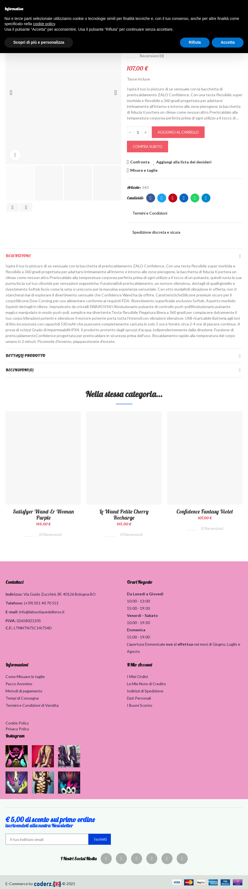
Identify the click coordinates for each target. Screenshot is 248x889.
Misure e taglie (144, 170)
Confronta (140, 162)
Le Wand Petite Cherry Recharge (123, 514)
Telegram (206, 198)
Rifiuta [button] (195, 42)
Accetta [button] (228, 42)
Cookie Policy (17, 723)
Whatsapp (195, 198)
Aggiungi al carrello (178, 132)
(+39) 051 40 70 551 (41, 603)
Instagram (15, 736)
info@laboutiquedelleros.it (42, 611)
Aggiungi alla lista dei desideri (184, 162)
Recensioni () (152, 56)
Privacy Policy (17, 728)
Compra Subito (147, 146)
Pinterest (173, 198)
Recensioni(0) (20, 369)
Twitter (162, 198)
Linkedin (184, 198)
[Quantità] (138, 132)
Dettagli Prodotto (25, 355)
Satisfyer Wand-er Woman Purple (43, 514)
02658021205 (29, 620)
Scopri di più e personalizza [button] (38, 42)
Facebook (151, 198)
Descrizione (18, 255)
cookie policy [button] (44, 24)
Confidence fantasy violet (204, 511)
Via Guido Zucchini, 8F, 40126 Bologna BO (60, 594)
